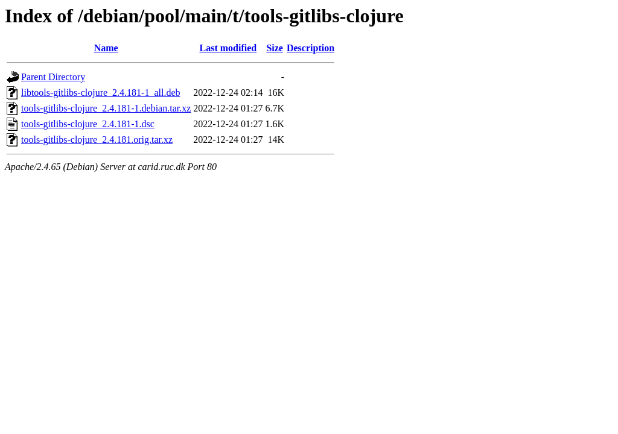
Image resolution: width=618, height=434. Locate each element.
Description (310, 48)
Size (274, 48)
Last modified (228, 48)
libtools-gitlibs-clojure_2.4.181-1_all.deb (100, 92)
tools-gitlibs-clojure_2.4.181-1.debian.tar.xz (106, 108)
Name (106, 48)
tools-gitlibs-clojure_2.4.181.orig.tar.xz (97, 139)
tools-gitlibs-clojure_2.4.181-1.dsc (87, 124)
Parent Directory (53, 77)
